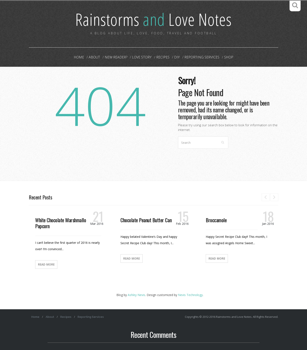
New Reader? (116, 57)
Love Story (142, 57)
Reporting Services (201, 57)
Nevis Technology (190, 295)
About (94, 57)
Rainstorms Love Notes (153, 19)
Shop (228, 57)
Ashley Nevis (136, 295)
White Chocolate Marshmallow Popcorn (62, 223)
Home (79, 57)
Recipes (162, 57)
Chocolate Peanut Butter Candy (147, 220)
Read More (46, 264)
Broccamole (216, 220)
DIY (177, 57)
